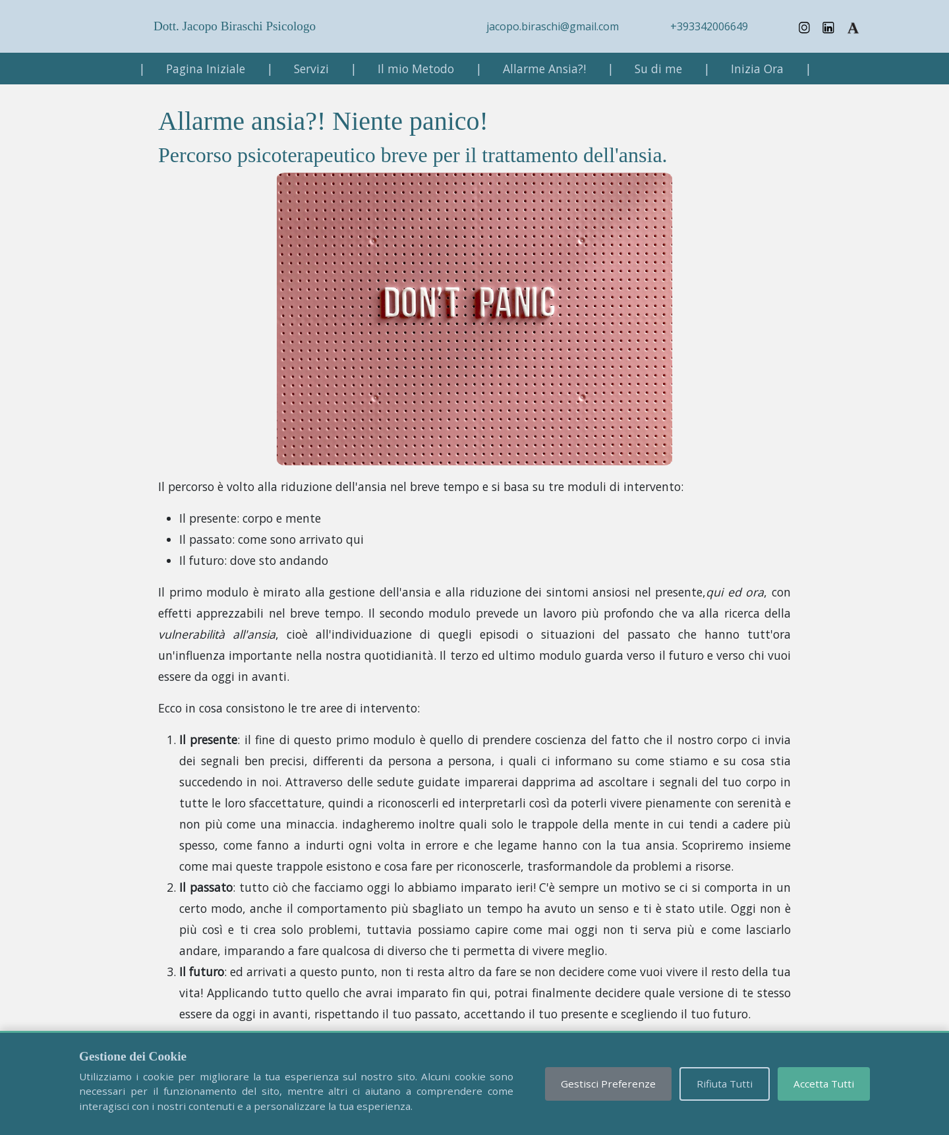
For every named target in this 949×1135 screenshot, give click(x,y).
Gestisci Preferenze (608, 1083)
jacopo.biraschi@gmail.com (552, 26)
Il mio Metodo (416, 68)
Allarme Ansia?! (544, 68)
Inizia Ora (757, 68)
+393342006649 (709, 26)
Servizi (311, 68)
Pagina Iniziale (205, 68)
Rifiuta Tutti (725, 1083)
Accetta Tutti (823, 1083)
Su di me (658, 68)
